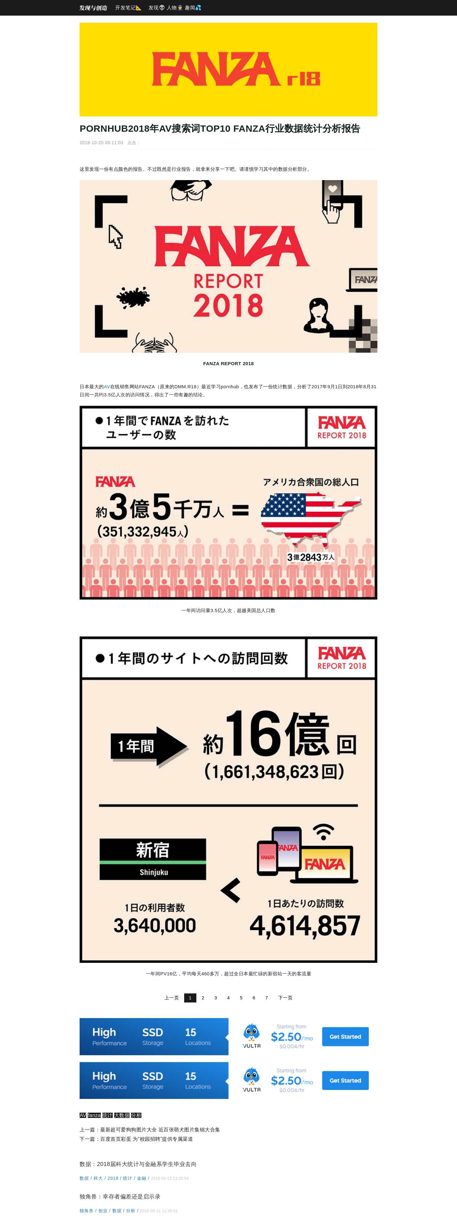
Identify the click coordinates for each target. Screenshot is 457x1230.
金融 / (143, 1183)
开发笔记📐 (128, 7)
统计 (106, 1120)
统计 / (129, 1183)
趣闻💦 (193, 7)
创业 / (104, 1215)
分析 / (132, 1215)
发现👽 (157, 7)
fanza (93, 1120)
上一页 (172, 1002)
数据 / (86, 1183)
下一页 (285, 1002)
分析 (135, 1120)
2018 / (114, 1183)
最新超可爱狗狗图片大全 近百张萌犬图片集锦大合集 (159, 1134)
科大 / (100, 1183)
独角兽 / (88, 1215)
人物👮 (175, 7)
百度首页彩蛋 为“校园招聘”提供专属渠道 (145, 1144)
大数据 (121, 1120)
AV (106, 387)
